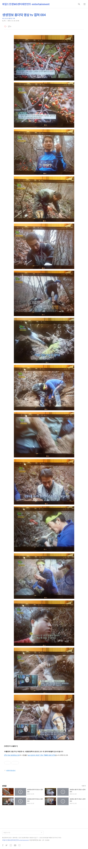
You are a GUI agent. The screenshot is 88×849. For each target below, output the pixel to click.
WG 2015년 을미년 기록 (8, 18)
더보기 (84, 786)
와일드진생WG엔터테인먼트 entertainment (26, 4)
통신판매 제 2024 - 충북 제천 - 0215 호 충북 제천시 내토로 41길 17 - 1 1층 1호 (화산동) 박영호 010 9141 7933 (31, 838)
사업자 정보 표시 (9, 770)
